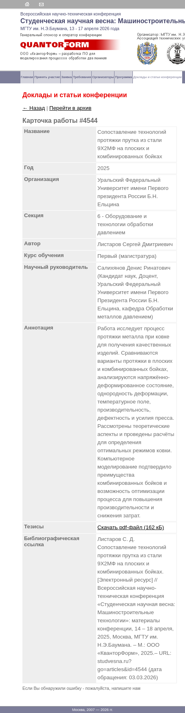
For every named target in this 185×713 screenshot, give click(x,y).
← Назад (33, 108)
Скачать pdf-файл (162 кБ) (130, 527)
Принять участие (47, 77)
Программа (123, 77)
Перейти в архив (70, 108)
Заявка (66, 77)
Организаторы (103, 77)
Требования (82, 77)
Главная (27, 77)
